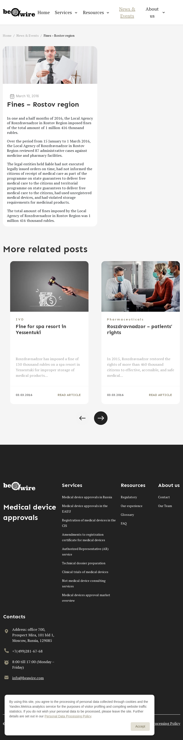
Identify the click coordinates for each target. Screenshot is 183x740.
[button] (82, 418)
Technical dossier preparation (83, 563)
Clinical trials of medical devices (85, 572)
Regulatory (129, 497)
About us (152, 12)
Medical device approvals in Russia (87, 497)
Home (44, 12)
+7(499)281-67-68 (27, 651)
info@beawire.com (28, 677)
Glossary (127, 514)
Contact (164, 497)
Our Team (165, 506)
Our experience (131, 506)
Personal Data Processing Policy (67, 716)
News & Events (127, 12)
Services (63, 12)
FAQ (124, 523)
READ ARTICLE (69, 395)
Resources (93, 12)
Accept (140, 726)
